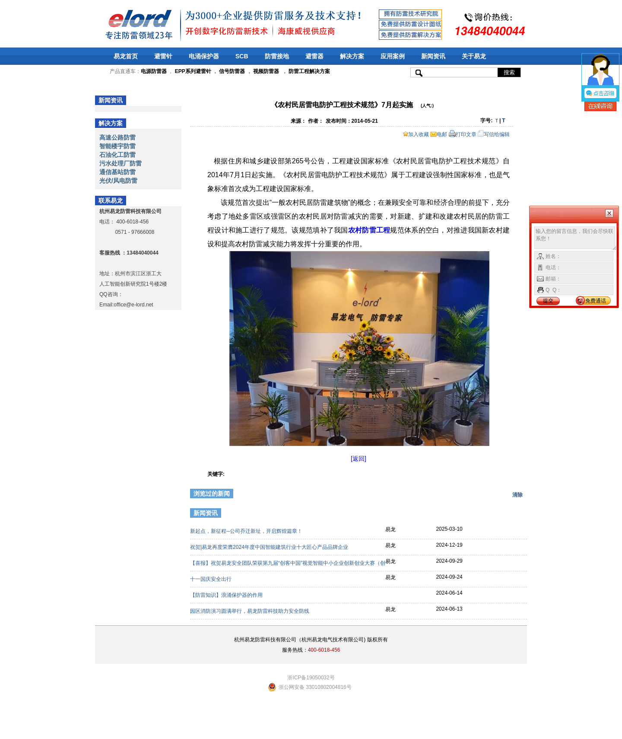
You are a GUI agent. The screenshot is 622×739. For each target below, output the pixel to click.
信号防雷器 (232, 71)
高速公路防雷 (117, 137)
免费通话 (595, 301)
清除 (517, 495)
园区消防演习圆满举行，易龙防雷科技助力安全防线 (250, 611)
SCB (241, 56)
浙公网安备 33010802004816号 (315, 687)
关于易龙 (474, 56)
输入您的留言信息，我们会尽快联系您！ (575, 238)
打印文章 (462, 134)
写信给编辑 (494, 134)
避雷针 (163, 56)
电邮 (438, 134)
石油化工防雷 (117, 154)
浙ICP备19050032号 (310, 678)
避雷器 (314, 56)
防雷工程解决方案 (308, 71)
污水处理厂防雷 (120, 163)
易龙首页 (126, 56)
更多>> (513, 514)
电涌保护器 (204, 56)
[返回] (358, 458)
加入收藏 (416, 134)
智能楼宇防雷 (117, 146)
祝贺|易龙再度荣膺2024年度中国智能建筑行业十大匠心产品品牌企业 (269, 547)
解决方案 (352, 56)
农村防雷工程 (369, 230)
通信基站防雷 (117, 172)
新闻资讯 (433, 56)
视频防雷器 (266, 71)
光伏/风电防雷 (118, 180)
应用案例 (393, 56)
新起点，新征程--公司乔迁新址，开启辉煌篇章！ (247, 531)
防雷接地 (277, 56)
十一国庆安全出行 (211, 579)
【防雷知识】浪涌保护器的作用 (227, 595)
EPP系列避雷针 (193, 71)
